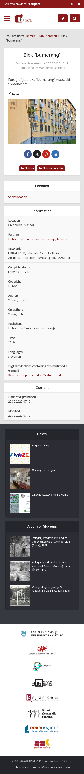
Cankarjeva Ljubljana (44, 470)
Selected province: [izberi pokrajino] (22, 4)
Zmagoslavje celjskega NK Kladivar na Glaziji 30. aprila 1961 (51, 589)
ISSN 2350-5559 (60, 767)
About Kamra (23, 767)
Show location (17, 197)
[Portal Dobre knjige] (42, 729)
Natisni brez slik (51, 168)
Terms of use (41, 767)
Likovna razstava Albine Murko (50, 494)
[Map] (63, 18)
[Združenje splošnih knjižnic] (42, 744)
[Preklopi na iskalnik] (75, 18)
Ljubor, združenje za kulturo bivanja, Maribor (37, 239)
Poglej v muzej (40, 445)
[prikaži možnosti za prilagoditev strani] (72, 4)
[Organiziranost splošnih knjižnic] (42, 650)
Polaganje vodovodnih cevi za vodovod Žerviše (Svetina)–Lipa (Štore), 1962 (51, 541)
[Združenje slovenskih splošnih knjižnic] (42, 698)
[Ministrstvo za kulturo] (42, 634)
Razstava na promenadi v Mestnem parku (35, 375)
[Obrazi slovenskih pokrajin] (42, 714)
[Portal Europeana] (42, 666)
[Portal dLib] (42, 683)
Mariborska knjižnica (52, 68)
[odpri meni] (7, 18)
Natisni (27, 168)
